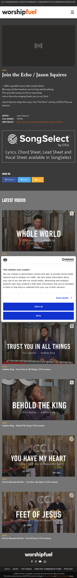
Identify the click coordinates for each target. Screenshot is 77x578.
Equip (15, 569)
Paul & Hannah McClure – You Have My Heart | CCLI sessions (30, 481)
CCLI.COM (5, 2)
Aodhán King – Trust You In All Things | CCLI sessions (26, 369)
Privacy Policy (48, 576)
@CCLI (7, 569)
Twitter (24, 180)
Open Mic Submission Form (47, 569)
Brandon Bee (35, 122)
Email (38, 180)
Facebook (9, 180)
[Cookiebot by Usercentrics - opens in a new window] (62, 260)
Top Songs (26, 569)
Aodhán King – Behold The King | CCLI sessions (23, 425)
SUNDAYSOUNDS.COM (66, 2)
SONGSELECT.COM (16, 2)
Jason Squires (23, 122)
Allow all (38, 306)
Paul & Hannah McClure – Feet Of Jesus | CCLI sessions (26, 538)
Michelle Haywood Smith (52, 122)
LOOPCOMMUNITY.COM (32, 2)
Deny (38, 315)
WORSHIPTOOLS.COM (49, 2)
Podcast (68, 569)
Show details (62, 298)
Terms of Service (63, 576)
